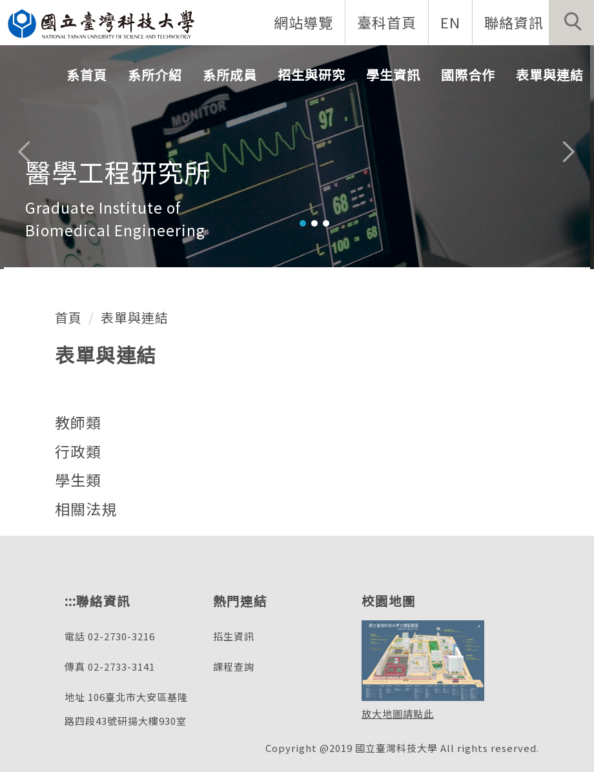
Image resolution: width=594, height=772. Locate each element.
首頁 (68, 317)
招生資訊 (233, 636)
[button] (571, 22)
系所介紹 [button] (155, 74)
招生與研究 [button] (311, 74)
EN (450, 22)
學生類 (78, 480)
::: (70, 600)
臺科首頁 (386, 22)
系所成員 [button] (230, 74)
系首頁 (87, 74)
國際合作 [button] (468, 74)
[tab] (303, 223)
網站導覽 (303, 22)
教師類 (78, 422)
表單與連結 (135, 317)
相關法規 (86, 509)
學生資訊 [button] (393, 74)
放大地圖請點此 (398, 713)
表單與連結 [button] (550, 74)
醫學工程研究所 (117, 171)
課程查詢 (233, 666)
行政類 (78, 451)
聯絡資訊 (514, 22)
